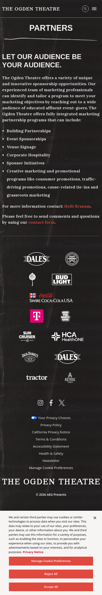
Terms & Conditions (51, 439)
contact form (41, 222)
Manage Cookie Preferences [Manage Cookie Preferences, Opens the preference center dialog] (51, 562)
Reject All (51, 575)
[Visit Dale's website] (37, 258)
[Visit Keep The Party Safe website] (65, 315)
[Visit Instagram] (40, 403)
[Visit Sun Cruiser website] (27, 336)
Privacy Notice (33, 553)
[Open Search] (85, 8)
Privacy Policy (51, 425)
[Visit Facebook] (51, 403)
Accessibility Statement (51, 446)
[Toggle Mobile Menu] (94, 8)
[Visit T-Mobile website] (37, 315)
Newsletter (51, 460)
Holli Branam (76, 206)
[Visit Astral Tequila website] (70, 377)
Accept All (51, 588)
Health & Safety (51, 453)
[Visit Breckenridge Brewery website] (72, 258)
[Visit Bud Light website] (62, 279)
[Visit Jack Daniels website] (30, 356)
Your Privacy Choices (54, 417)
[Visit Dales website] (67, 356)
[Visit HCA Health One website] (67, 336)
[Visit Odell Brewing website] (33, 279)
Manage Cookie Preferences (51, 467)
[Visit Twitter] (62, 403)
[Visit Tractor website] (37, 377)
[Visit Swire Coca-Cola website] (51, 297)
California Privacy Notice (51, 432)
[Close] (95, 519)
